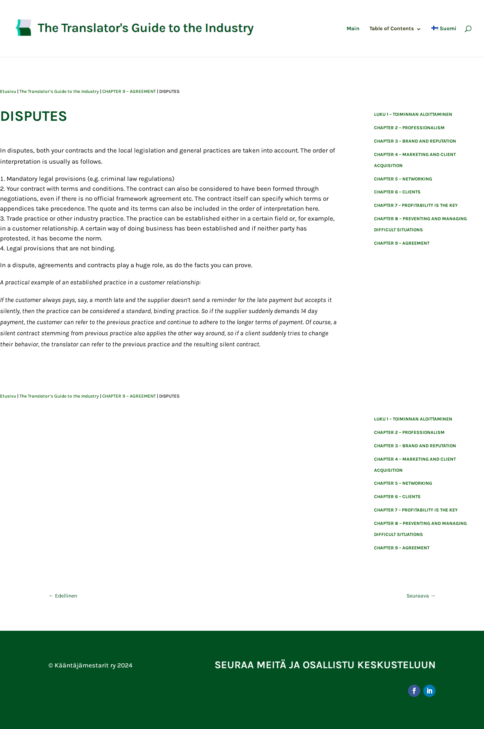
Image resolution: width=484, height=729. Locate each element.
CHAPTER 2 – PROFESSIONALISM (409, 127)
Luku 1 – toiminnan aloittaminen (413, 114)
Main (353, 29)
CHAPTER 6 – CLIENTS (397, 192)
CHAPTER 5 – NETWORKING (403, 179)
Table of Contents (391, 29)
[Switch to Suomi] (444, 41)
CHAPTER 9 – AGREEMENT (129, 91)
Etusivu (8, 91)
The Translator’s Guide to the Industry (59, 91)
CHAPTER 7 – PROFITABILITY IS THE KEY (416, 205)
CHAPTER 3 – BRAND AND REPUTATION (415, 141)
